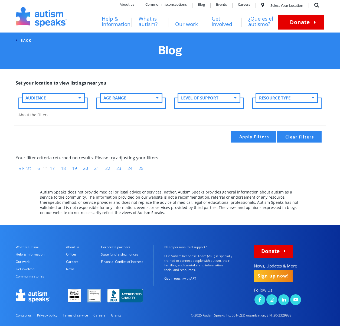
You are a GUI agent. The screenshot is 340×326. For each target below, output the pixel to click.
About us (127, 5)
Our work (186, 24)
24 (132, 168)
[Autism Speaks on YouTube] (295, 300)
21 (98, 168)
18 (65, 168)
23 (120, 168)
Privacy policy (47, 315)
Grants (116, 315)
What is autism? (148, 21)
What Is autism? (27, 247)
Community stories (30, 276)
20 (87, 168)
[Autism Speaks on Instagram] (271, 300)
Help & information (116, 21)
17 (54, 168)
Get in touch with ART (180, 278)
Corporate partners (115, 247)
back (26, 40)
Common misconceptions (166, 5)
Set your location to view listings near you (61, 83)
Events (221, 5)
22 (109, 168)
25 (143, 169)
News (70, 269)
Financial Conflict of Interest (122, 261)
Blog (201, 5)
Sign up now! (273, 276)
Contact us (24, 315)
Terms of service (75, 315)
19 (76, 168)
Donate (300, 22)
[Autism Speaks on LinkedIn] (283, 300)
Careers (244, 5)
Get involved (222, 21)
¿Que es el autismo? (260, 21)
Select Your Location (282, 5)
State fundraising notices (119, 254)
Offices (71, 254)
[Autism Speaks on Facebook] (259, 300)
